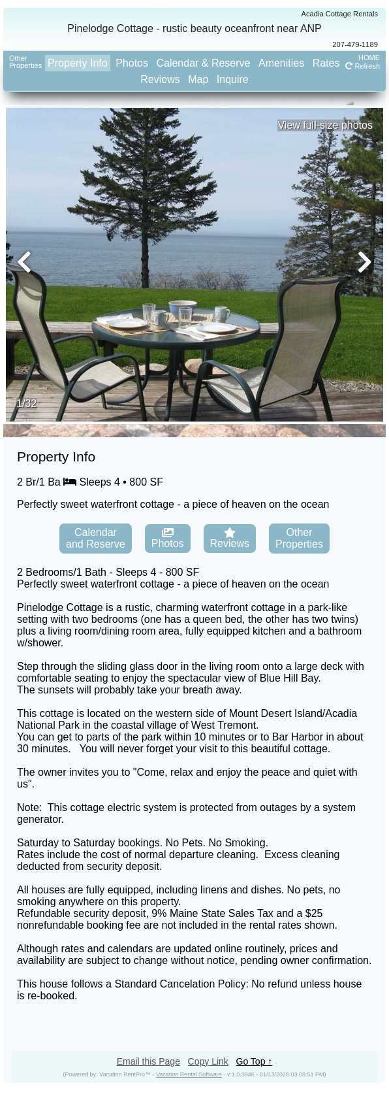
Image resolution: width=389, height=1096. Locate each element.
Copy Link (208, 1061)
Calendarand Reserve (95, 538)
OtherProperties (25, 61)
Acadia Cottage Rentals (339, 14)
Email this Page (148, 1061)
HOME (369, 57)
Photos (132, 63)
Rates (326, 63)
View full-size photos (325, 125)
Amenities (281, 63)
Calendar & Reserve (203, 63)
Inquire (233, 79)
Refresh (362, 66)
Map (198, 79)
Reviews (159, 79)
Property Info (78, 63)
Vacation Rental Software (189, 1074)
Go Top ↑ (254, 1061)
